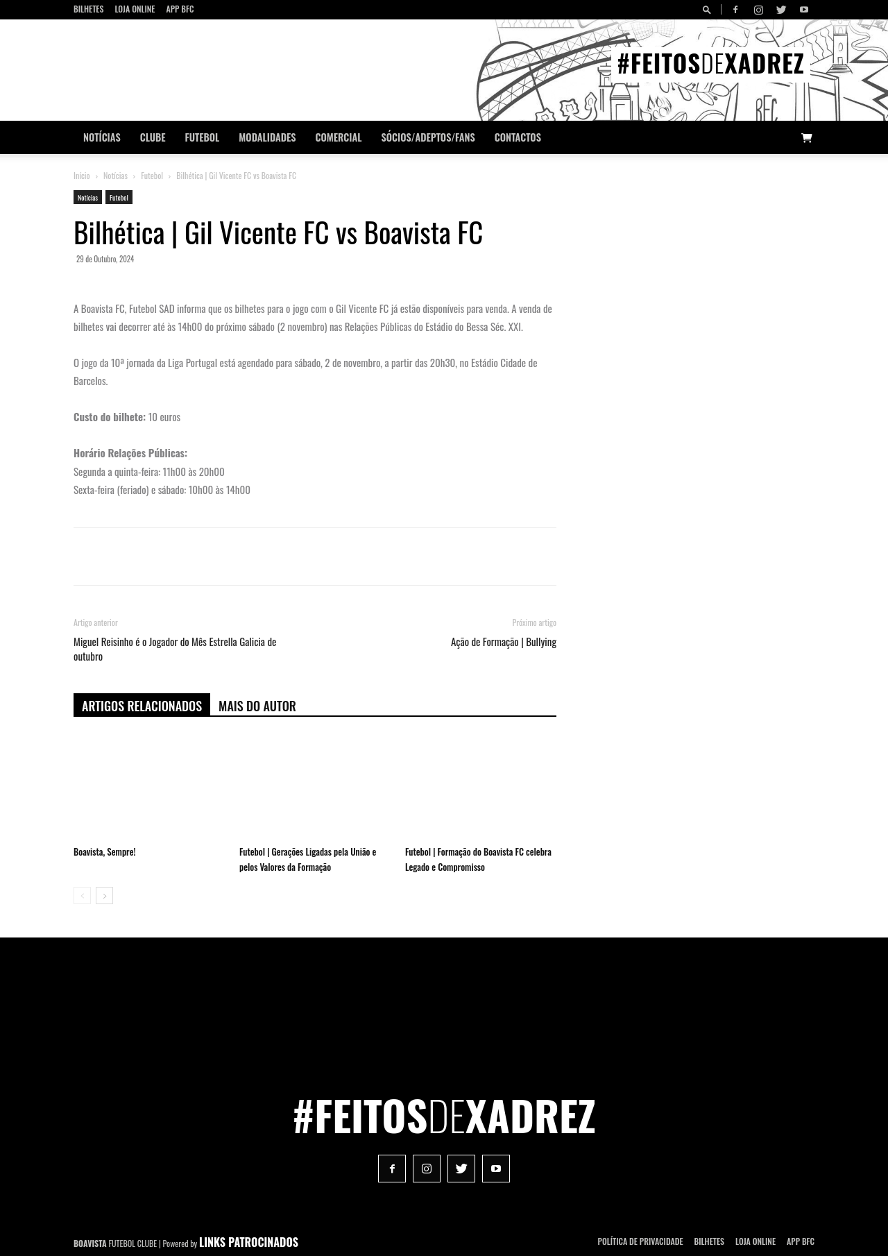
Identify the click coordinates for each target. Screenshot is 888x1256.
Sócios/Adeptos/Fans (428, 137)
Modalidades (267, 137)
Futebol (202, 137)
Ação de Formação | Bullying (503, 641)
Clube (153, 137)
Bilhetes (88, 9)
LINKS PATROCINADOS (248, 1242)
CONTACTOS (518, 137)
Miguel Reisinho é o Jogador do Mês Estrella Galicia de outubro (175, 648)
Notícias (102, 137)
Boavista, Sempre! (104, 851)
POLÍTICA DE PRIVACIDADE (640, 1241)
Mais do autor (257, 706)
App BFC (180, 9)
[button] (709, 9)
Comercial (339, 137)
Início (82, 175)
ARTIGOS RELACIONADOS (142, 706)
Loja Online (134, 9)
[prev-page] (82, 895)
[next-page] (104, 895)
